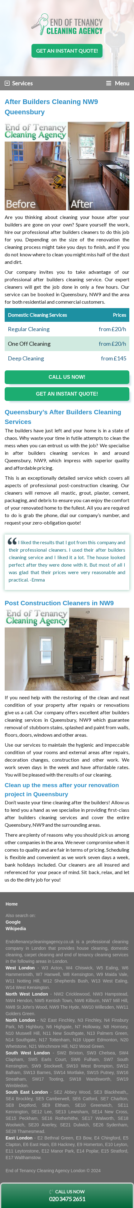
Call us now (67, 1196)
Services (19, 83)
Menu (117, 83)
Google (13, 922)
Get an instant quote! (67, 51)
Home (12, 903)
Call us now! (67, 377)
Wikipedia (16, 928)
